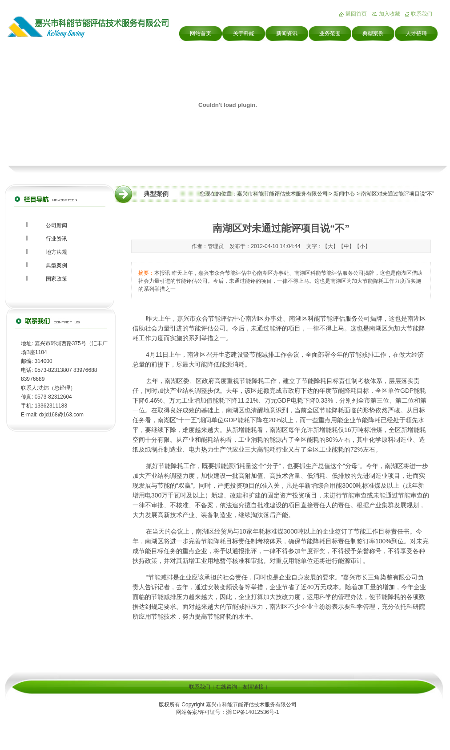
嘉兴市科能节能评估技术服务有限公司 (282, 194)
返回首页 (356, 14)
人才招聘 (416, 33)
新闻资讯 (286, 33)
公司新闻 (56, 225)
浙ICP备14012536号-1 (252, 712)
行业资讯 (56, 239)
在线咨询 (226, 687)
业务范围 (330, 33)
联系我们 (421, 14)
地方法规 (56, 252)
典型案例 (373, 33)
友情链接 (253, 687)
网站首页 (200, 33)
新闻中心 (344, 194)
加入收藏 (389, 14)
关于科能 (243, 33)
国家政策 (56, 279)
